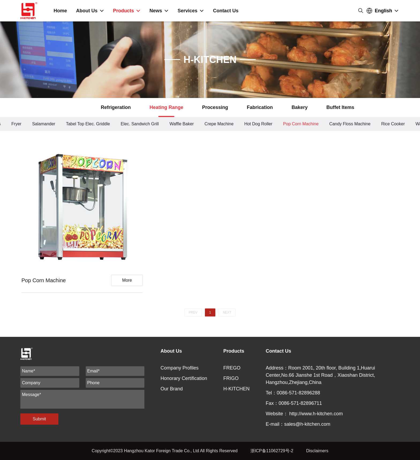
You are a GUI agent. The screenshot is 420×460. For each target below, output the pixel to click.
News (155, 10)
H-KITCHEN (236, 388)
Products (123, 10)
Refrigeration (116, 107)
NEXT (227, 312)
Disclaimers (317, 450)
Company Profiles (179, 368)
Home (60, 10)
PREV (193, 312)
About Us (87, 10)
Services (187, 10)
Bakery (299, 107)
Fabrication (260, 107)
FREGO (232, 368)
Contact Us (225, 10)
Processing (215, 107)
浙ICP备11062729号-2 (271, 450)
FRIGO (231, 378)
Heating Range (166, 107)
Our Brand (171, 388)
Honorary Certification (183, 378)
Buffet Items (340, 107)
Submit (39, 419)
